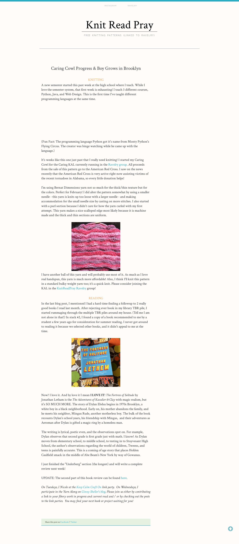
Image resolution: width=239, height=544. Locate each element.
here (124, 478)
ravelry (132, 6)
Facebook (64, 522)
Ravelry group (117, 164)
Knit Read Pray (119, 25)
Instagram (110, 6)
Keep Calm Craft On (88, 487)
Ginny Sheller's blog (93, 491)
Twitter (73, 522)
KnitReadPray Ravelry (72, 288)
